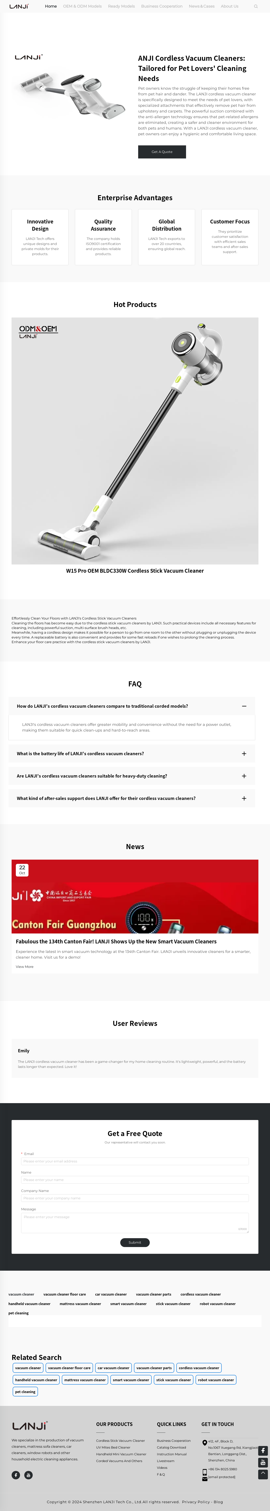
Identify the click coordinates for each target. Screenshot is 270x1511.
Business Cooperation (161, 6)
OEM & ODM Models (82, 6)
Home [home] (51, 6)
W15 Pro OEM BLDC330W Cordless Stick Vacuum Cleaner (135, 570)
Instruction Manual (172, 1454)
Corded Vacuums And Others (119, 1461)
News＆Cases (202, 6)
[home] (19, 6)
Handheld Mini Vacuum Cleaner (121, 1454)
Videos (162, 1468)
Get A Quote (162, 152)
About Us (229, 6)
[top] (263, 1474)
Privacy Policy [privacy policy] (196, 1502)
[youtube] (28, 1475)
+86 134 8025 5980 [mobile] (222, 1469)
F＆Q (161, 1474)
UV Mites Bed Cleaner (113, 1447)
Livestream (165, 1461)
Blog (218, 1502)
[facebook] (16, 1475)
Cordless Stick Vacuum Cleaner (120, 1441)
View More (25, 967)
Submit (135, 1242)
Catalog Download (171, 1447)
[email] (221, 1477)
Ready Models (121, 6)
